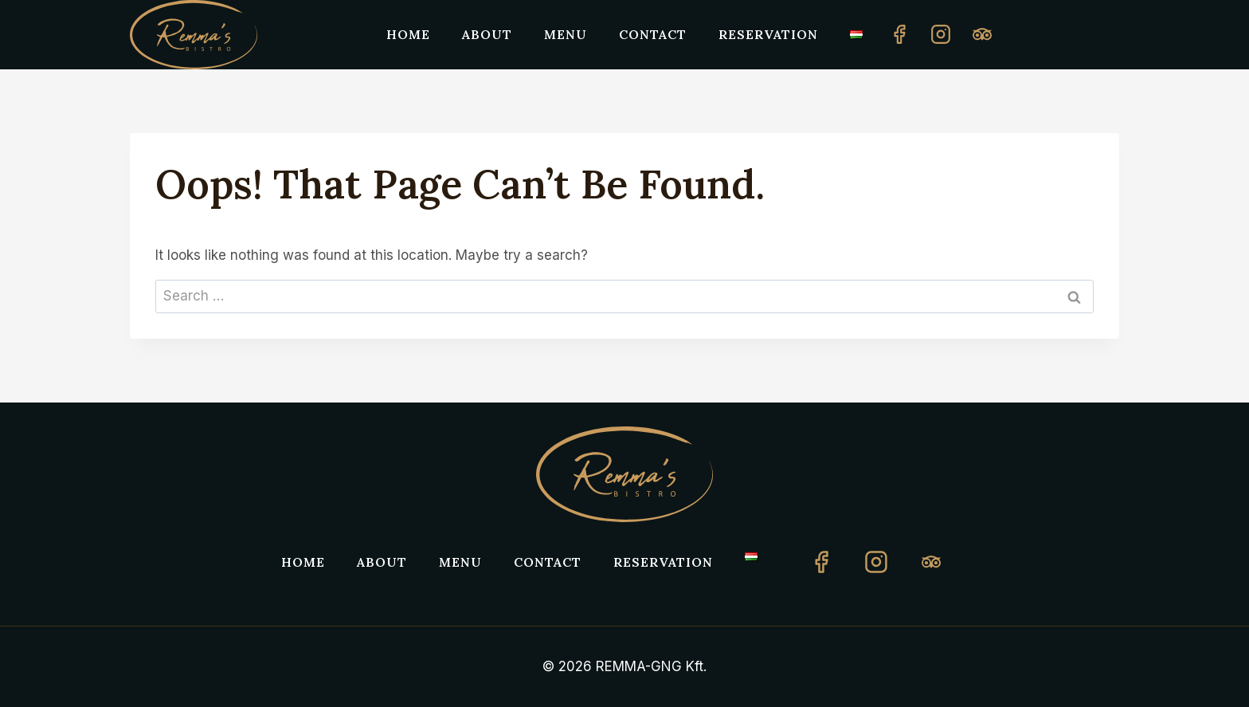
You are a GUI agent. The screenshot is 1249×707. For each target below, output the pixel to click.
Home (408, 34)
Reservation (768, 34)
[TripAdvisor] (931, 562)
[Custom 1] (982, 34)
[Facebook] (899, 34)
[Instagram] (940, 34)
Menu (565, 34)
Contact (653, 34)
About (487, 34)
